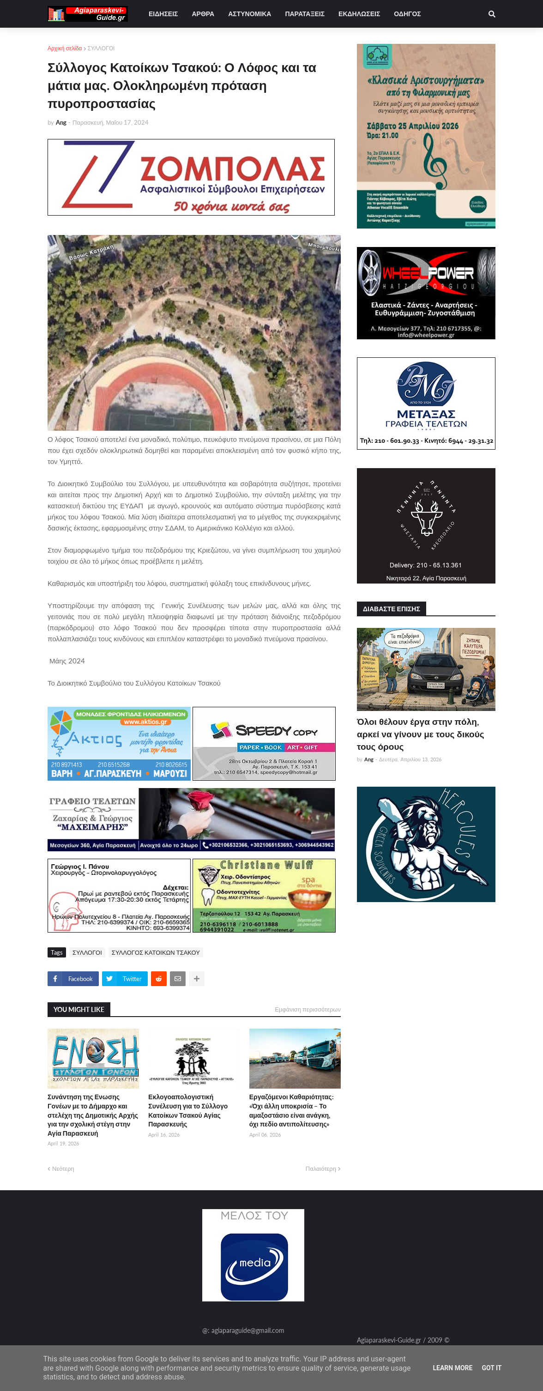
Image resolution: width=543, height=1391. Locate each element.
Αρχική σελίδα (65, 48)
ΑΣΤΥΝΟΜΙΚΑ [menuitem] (249, 14)
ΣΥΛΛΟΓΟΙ (101, 48)
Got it (491, 1368)
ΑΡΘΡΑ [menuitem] (203, 14)
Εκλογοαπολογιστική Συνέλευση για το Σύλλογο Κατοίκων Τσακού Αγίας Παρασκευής (188, 1110)
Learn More (452, 1368)
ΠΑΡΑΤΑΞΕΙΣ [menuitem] (305, 14)
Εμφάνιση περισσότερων (308, 1009)
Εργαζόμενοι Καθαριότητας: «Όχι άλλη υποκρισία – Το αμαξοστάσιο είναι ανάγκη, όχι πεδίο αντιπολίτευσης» (291, 1110)
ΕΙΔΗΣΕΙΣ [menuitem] (163, 14)
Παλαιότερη (321, 1168)
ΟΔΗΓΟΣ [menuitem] (407, 14)
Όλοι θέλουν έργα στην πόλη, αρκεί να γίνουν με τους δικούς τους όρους (420, 733)
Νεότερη (63, 1168)
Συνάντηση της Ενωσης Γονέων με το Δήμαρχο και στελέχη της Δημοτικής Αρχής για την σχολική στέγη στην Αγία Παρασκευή (93, 1115)
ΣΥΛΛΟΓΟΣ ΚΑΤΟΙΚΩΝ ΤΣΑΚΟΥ (156, 952)
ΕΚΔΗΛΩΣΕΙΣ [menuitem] (359, 14)
